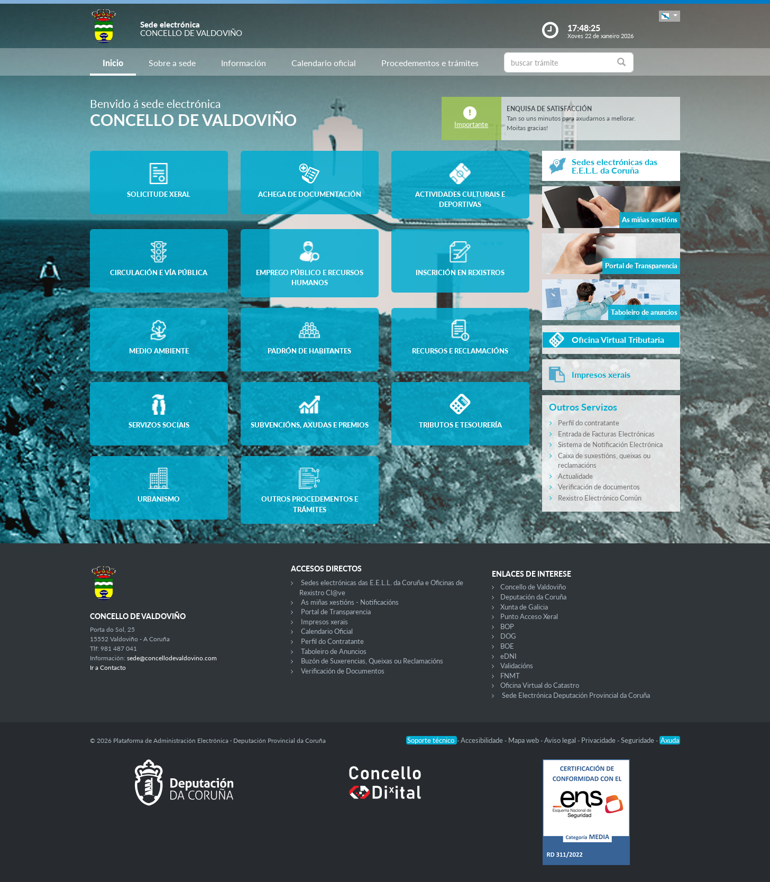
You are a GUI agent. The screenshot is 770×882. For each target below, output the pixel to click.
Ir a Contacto (108, 667)
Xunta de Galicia (524, 607)
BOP (507, 626)
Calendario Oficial (327, 631)
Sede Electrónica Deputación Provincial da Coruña (576, 695)
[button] (669, 16)
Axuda (670, 740)
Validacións (516, 665)
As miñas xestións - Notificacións (350, 602)
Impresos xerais (324, 621)
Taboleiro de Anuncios (333, 651)
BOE (507, 646)
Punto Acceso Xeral (529, 616)
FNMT (510, 675)
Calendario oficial (323, 63)
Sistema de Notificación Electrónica (610, 444)
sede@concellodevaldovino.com (172, 658)
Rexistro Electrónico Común (599, 498)
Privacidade (599, 740)
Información (243, 63)
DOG (508, 636)
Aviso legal (561, 740)
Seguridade (638, 740)
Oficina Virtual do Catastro (539, 685)
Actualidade (575, 476)
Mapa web (524, 740)
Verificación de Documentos (342, 671)
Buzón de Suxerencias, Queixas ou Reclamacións (372, 661)
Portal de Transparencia (336, 611)
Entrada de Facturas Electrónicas (606, 434)
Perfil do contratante (588, 423)
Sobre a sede (172, 63)
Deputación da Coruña (533, 597)
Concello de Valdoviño (533, 587)
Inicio (113, 63)
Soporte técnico (431, 740)
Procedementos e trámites (430, 63)
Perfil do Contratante (332, 641)
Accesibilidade (483, 740)
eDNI (508, 656)
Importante (471, 124)
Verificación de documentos (599, 487)
